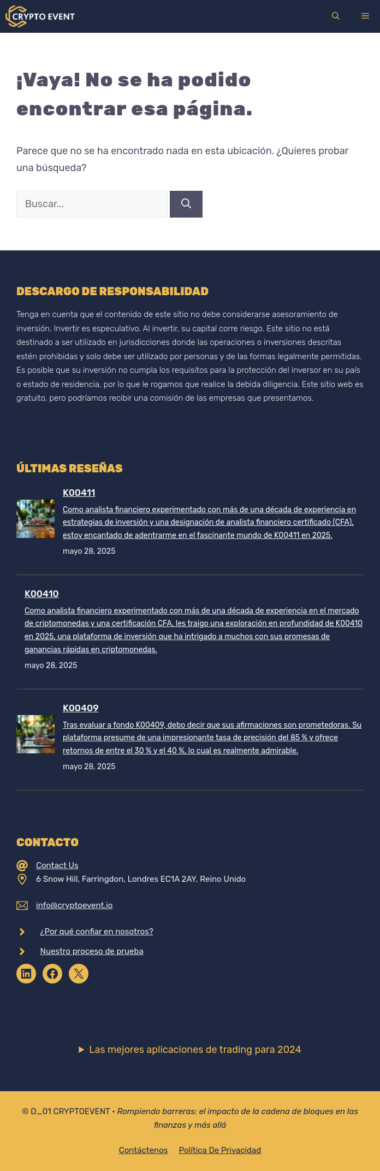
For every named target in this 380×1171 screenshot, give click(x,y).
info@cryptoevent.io (74, 905)
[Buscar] (186, 204)
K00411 (79, 492)
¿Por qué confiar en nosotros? (96, 931)
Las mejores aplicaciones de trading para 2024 (195, 1050)
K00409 (81, 707)
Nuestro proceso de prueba (92, 951)
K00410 (42, 593)
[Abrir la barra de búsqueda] (336, 16)
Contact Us (57, 865)
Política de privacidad (220, 1150)
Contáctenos (143, 1150)
